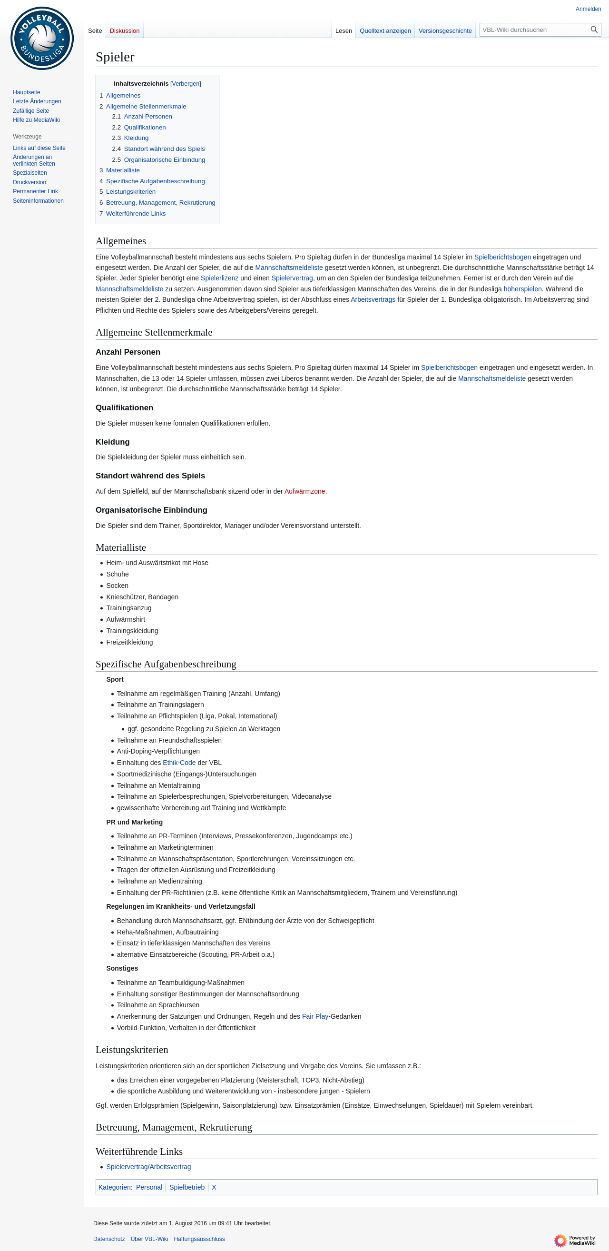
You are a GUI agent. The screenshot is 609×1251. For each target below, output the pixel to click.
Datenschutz (109, 1239)
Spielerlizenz (219, 278)
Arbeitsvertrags (373, 299)
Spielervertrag (292, 278)
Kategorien (114, 1187)
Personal (149, 1187)
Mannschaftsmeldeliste (289, 267)
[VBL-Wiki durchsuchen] (540, 30)
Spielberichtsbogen (502, 257)
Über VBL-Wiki (149, 1239)
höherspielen (523, 289)
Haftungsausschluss (199, 1239)
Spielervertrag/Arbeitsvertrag (148, 1167)
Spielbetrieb (187, 1187)
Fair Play (315, 1016)
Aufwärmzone (305, 491)
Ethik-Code (179, 762)
